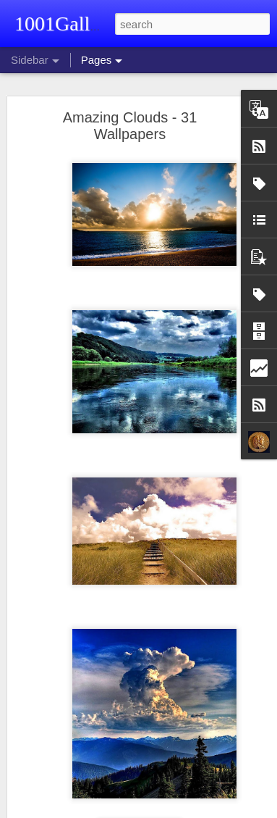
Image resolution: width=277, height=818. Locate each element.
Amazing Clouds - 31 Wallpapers (130, 125)
